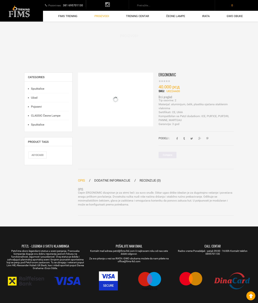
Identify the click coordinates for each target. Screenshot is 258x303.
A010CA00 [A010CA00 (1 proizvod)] (38, 155)
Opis (81, 180)
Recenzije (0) (150, 180)
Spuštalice (37, 88)
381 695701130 (73, 5)
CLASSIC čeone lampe (45, 115)
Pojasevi (36, 106)
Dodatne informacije (112, 180)
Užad (33, 97)
